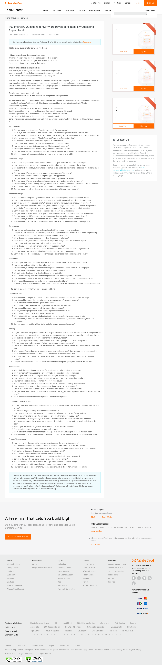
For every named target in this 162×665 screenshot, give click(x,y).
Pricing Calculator (90, 585)
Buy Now (143, 52)
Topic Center (35, 631)
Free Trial (35, 564)
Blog (59, 582)
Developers (82, 631)
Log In (138, 3)
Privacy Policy (37, 646)
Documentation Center (117, 564)
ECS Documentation (52, 627)
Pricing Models (12, 568)
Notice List (64, 646)
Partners (108, 10)
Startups (10, 582)
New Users (131, 627)
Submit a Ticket (89, 568)
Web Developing (98, 631)
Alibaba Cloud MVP (115, 568)
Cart (117, 3)
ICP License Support (65, 575)
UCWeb (112, 650)
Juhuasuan (44, 650)
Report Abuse (88, 575)
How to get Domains (73, 627)
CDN (56, 623)
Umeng (119, 650)
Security (133, 623)
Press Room (113, 575)
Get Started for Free (18, 536)
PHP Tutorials (127, 631)
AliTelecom (99, 650)
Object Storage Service (86, 623)
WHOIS (111, 578)
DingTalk (131, 650)
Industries (69, 631)
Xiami (125, 650)
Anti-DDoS (68, 623)
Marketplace (94, 10)
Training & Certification (66, 589)
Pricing (81, 10)
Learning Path (116, 627)
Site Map (111, 582)
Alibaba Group (10, 650)
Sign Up (150, 3)
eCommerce (104, 623)
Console (128, 3)
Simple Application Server (42, 568)
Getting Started (64, 578)
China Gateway (64, 571)
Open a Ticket (96, 531)
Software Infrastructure (96, 627)
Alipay (138, 650)
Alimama (78, 650)
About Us (21, 646)
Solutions (69, 10)
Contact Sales (149, 10)
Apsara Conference (14, 585)
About (45, 10)
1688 (72, 650)
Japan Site (34, 627)
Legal (51, 646)
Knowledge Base (64, 568)
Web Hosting (120, 623)
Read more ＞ (88, 42)
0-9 (120, 635)
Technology (62, 564)
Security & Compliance (117, 571)
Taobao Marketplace (25, 650)
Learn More (123, 52)
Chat (93, 517)
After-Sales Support (90, 571)
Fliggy (85, 650)
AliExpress (54, 650)
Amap (106, 650)
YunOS (91, 650)
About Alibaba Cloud (15, 564)
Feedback (86, 578)
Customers (11, 575)
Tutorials (113, 631)
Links (77, 646)
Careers (8, 646)
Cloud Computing (52, 631)
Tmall (36, 650)
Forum (85, 582)
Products (57, 10)
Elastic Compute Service (39, 623)
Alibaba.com (64, 650)
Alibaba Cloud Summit (15, 589)
